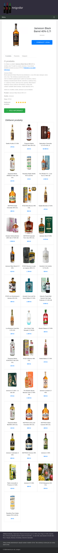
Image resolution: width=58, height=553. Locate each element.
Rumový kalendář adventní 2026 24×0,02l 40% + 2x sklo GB (22, 535)
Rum (4, 537)
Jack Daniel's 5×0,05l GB (46, 535)
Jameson (42, 35)
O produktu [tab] (8, 56)
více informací (16, 110)
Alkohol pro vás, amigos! (13, 549)
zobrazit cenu (43, 42)
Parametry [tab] (16, 56)
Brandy (13, 537)
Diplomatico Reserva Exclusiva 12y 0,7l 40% (25, 533)
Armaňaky (18, 537)
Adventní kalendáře (27, 537)
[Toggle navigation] (54, 17)
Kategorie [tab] (24, 56)
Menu (4, 17)
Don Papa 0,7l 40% (43, 533)
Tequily (8, 537)
